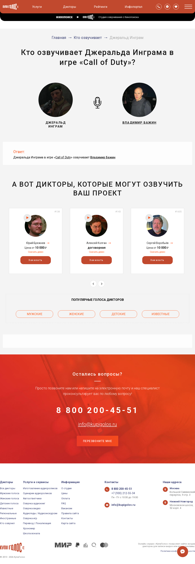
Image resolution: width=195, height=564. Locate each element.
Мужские (34, 313)
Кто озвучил (7, 523)
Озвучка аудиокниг (34, 503)
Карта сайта (68, 523)
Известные (160, 313)
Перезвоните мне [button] (97, 448)
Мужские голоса (9, 493)
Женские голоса (9, 498)
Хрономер (29, 528)
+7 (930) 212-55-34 (121, 493)
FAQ (63, 503)
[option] (35, 241)
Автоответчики (32, 498)
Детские (118, 313)
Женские (76, 313)
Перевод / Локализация (37, 523)
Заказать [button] (35, 260)
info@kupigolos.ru (97, 429)
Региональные (8, 513)
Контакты (67, 518)
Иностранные (8, 518)
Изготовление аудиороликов (40, 488)
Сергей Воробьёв (158, 242)
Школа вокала (31, 533)
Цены (64, 493)
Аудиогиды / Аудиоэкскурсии (40, 513)
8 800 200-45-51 (97, 410)
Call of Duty (63, 157)
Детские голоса (9, 503)
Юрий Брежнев (35, 242)
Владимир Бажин (102, 157)
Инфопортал (133, 7)
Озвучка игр (30, 518)
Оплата (65, 498)
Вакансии (66, 508)
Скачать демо (35, 252)
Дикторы (69, 7)
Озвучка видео (32, 508)
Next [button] (101, 283)
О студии (66, 488)
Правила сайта (70, 513)
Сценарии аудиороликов (37, 493)
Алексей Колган (96, 242)
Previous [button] (93, 283)
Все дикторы (7, 488)
